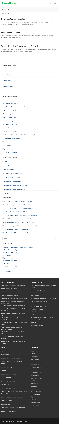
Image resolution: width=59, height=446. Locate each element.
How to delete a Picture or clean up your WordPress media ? (18, 222)
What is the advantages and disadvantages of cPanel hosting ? (19, 226)
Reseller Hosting (35, 402)
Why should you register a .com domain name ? (15, 149)
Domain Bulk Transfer (8, 86)
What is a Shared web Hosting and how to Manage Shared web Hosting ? (22, 215)
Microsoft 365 (6, 128)
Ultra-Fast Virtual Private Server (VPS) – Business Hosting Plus (19, 135)
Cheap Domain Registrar (9, 110)
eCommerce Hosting (8, 169)
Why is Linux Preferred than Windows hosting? (15, 233)
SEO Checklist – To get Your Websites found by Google (17, 201)
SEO (32, 408)
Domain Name (35, 364)
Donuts (33, 370)
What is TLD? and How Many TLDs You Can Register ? (17, 208)
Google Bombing (35, 375)
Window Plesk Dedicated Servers (11, 177)
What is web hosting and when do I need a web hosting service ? (19, 219)
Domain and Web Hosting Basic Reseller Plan (14, 185)
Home (3, 13)
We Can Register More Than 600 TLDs (12, 138)
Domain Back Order (7, 92)
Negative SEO (34, 397)
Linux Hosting (34, 383)
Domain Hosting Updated (9, 121)
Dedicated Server (35, 362)
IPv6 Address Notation (10, 32)
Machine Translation (36, 391)
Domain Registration (8, 69)
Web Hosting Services (8, 142)
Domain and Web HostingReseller (11, 181)
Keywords (33, 380)
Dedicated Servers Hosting (9, 117)
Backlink (33, 353)
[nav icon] (54, 3)
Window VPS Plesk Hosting (9, 152)
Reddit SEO (34, 399)
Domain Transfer (7, 80)
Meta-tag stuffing (35, 394)
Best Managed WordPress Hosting (11, 103)
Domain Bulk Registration (9, 75)
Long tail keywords (36, 389)
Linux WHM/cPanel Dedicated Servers (12, 173)
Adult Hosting (5, 354)
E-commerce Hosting (36, 372)
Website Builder (6, 165)
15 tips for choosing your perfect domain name (15, 229)
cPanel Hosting (6, 114)
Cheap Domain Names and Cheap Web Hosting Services (17, 107)
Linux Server (34, 386)
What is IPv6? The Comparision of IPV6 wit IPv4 (20, 46)
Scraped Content (35, 405)
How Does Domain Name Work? (14, 19)
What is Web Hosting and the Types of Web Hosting (16, 205)
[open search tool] (50, 3)
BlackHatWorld (35, 356)
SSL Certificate (6, 161)
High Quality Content (36, 378)
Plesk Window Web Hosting (9, 131)
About (4, 100)
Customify (25, 421)
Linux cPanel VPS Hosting (9, 124)
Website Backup (6, 145)
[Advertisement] (29, 434)
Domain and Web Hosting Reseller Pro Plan (14, 189)
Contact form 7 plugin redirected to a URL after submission (18, 212)
